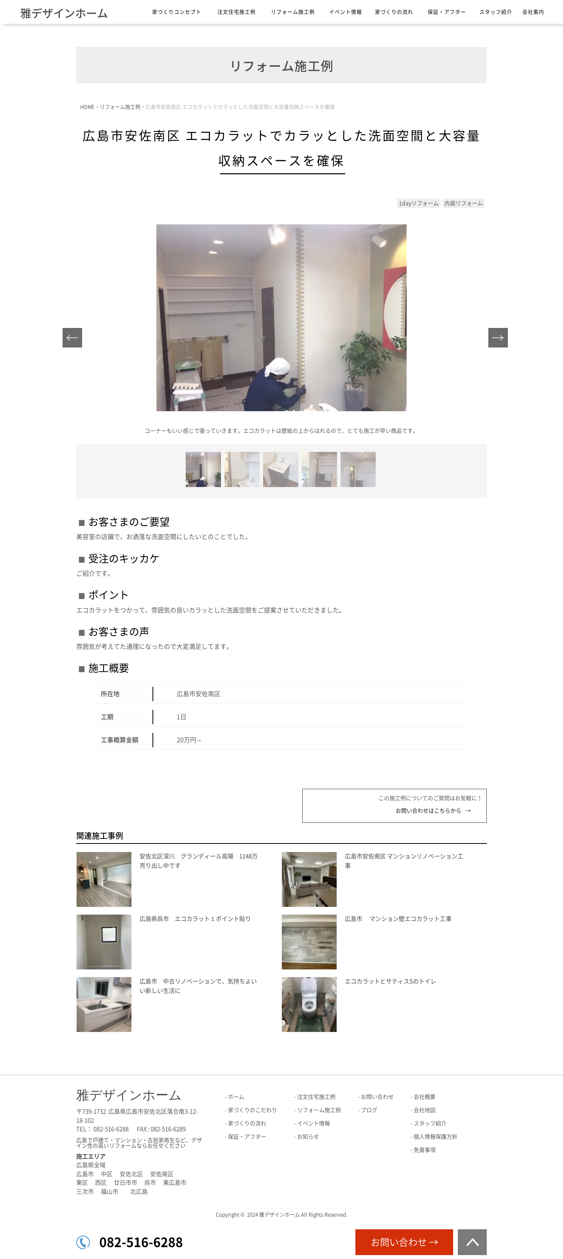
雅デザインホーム (64, 13)
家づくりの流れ (394, 11)
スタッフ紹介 (495, 11)
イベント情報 (345, 11)
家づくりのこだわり (252, 1110)
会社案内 (533, 11)
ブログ (369, 1110)
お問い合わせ (377, 1097)
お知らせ (308, 1136)
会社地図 (425, 1110)
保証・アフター (447, 11)
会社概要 (425, 1097)
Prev (74, 340)
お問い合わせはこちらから (428, 810)
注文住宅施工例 (236, 11)
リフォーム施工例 (293, 11)
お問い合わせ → (404, 1242)
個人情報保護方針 (435, 1136)
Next (500, 340)
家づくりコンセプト (176, 11)
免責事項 (425, 1150)
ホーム (236, 1097)
